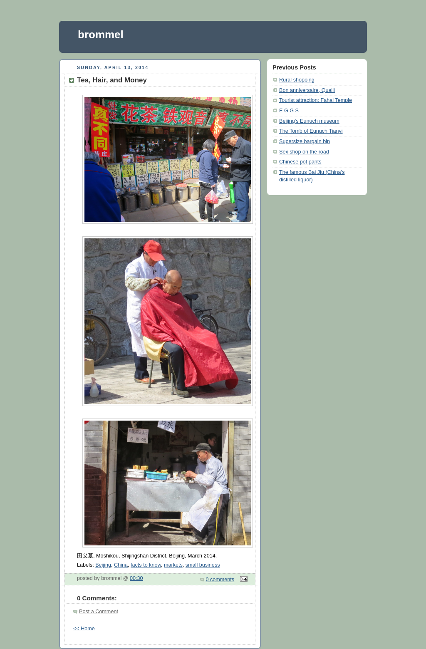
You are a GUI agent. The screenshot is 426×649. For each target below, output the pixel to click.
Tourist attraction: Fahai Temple (315, 100)
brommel (101, 34)
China (121, 565)
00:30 (136, 578)
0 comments (220, 579)
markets (173, 565)
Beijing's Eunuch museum (309, 121)
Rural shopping (297, 80)
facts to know (146, 565)
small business (203, 565)
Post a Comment (98, 611)
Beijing (103, 565)
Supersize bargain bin (304, 141)
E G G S (289, 111)
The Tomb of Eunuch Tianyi (311, 131)
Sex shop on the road (304, 152)
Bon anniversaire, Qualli (307, 90)
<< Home (84, 629)
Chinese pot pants (300, 162)
